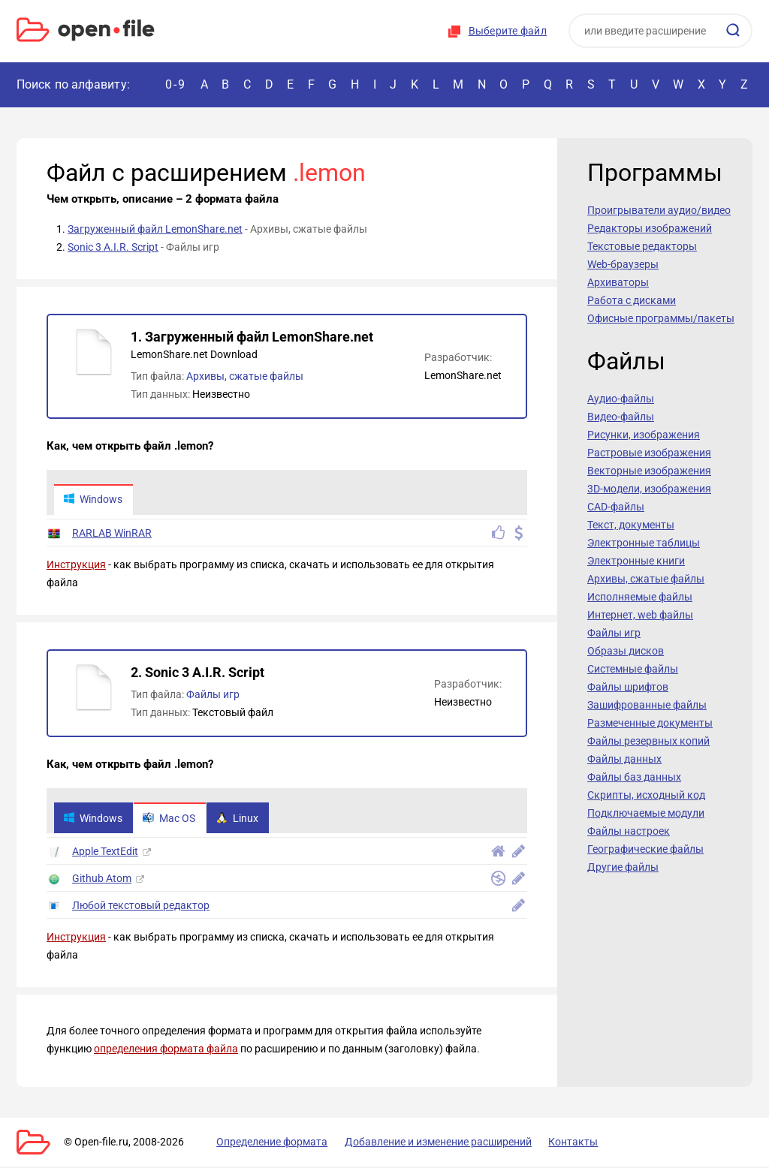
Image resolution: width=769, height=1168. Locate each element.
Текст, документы (630, 525)
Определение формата (266, 1143)
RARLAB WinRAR (112, 534)
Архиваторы (618, 282)
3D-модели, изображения (649, 489)
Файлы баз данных (634, 777)
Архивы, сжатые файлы (244, 376)
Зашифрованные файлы (647, 705)
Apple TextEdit (105, 853)
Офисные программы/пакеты (660, 318)
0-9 (175, 84)
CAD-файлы (615, 507)
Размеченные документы (650, 723)
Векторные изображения (649, 471)
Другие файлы (623, 867)
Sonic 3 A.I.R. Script (113, 247)
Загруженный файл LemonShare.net (155, 229)
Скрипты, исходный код (646, 795)
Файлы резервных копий (648, 741)
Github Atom (101, 880)
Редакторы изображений (649, 228)
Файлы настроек (628, 831)
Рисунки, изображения (643, 435)
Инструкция (76, 565)
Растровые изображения (649, 453)
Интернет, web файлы (640, 615)
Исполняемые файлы (639, 597)
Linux (240, 819)
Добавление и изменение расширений (428, 1143)
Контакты (559, 1143)
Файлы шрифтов (627, 687)
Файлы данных (624, 759)
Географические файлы (645, 849)
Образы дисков (625, 651)
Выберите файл (508, 31)
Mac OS (171, 819)
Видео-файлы (620, 417)
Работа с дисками (631, 300)
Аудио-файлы (620, 399)
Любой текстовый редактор (141, 907)
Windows (93, 500)
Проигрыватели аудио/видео (659, 210)
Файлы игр (213, 695)
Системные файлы (632, 669)
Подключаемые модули (645, 813)
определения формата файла (166, 1050)
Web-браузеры (623, 264)
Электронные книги (636, 561)
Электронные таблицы (643, 543)
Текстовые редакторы (642, 246)
